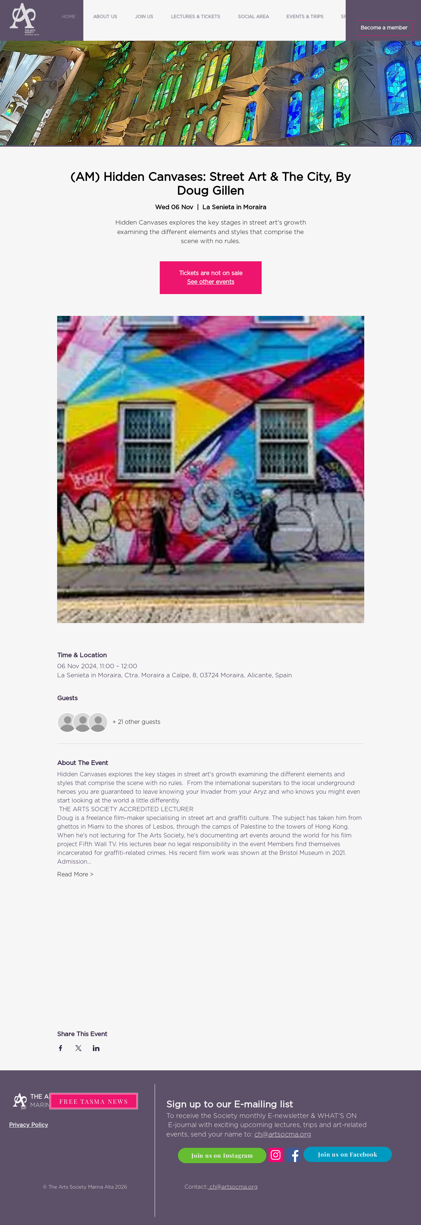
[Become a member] (384, 28)
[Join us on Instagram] (222, 1155)
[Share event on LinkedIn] (96, 1048)
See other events (210, 282)
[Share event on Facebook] (60, 1048)
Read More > (75, 874)
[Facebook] (293, 1155)
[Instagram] (276, 1155)
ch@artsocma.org (282, 1134)
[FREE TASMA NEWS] (93, 1101)
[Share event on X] (78, 1048)
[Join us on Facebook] (347, 1154)
